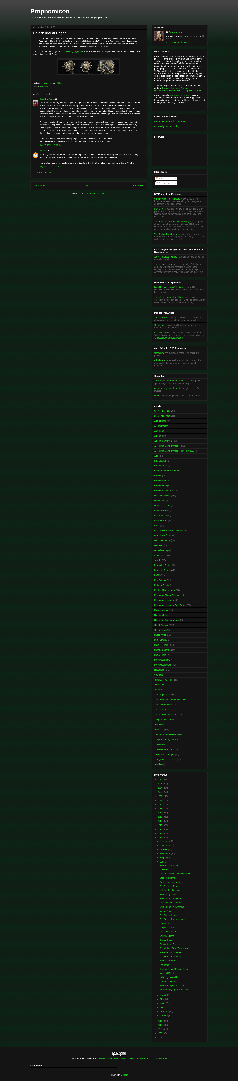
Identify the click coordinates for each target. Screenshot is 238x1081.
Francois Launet (161, 332)
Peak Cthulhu (160, 640)
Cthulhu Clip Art (161, 481)
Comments (162, 183)
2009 (160, 1029)
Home (89, 185)
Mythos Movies (161, 610)
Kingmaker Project (163, 565)
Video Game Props (163, 749)
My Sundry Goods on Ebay (167, 126)
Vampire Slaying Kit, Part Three (174, 989)
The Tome (164, 965)
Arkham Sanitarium (163, 441)
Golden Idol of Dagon (170, 890)
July (162, 862)
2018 (160, 813)
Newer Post (39, 185)
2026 (160, 779)
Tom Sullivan (160, 724)
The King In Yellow (163, 694)
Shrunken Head (167, 936)
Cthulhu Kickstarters (163, 490)
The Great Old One (169, 931)
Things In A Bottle (162, 719)
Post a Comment (44, 172)
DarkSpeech (165, 869)
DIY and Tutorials (162, 495)
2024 (160, 788)
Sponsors (158, 675)
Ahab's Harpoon (167, 960)
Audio (157, 456)
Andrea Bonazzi (161, 317)
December (165, 841)
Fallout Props (160, 510)
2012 (160, 837)
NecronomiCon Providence (167, 620)
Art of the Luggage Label (165, 257)
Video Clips (159, 744)
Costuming (159, 465)
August (163, 857)
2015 (160, 825)
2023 (160, 792)
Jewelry (157, 560)
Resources (159, 670)
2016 (160, 821)
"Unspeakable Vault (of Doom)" (169, 338)
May (162, 999)
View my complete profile (177, 42)
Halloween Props (162, 540)
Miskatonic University (164, 600)
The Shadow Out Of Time (166, 714)
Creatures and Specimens (166, 470)
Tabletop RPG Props (164, 680)
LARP (157, 575)
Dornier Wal (159, 500)
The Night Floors (162, 709)
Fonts (157, 525)
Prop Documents (162, 660)
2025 (160, 784)
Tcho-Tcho (159, 684)
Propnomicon (50, 11)
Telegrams (159, 689)
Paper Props (160, 635)
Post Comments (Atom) (94, 193)
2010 (160, 1025)
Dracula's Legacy (162, 505)
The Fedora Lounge (163, 264)
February (164, 1011)
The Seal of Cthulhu (169, 915)
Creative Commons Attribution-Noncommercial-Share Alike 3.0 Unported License (132, 1058)
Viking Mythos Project (164, 754)
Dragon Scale (166, 940)
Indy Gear (158, 209)
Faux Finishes (160, 520)
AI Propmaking (161, 426)
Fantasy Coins (161, 515)
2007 (160, 1037)
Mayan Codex (166, 911)
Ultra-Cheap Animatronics (172, 907)
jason (42, 151)
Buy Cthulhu (160, 461)
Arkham (158, 436)
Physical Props (161, 645)
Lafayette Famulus (163, 570)
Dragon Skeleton (167, 981)
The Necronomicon (163, 704)
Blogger (124, 1075)
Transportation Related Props (168, 734)
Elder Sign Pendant (169, 865)
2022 (160, 796)
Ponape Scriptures (163, 650)
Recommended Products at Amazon (171, 121)
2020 (160, 804)
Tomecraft (158, 729)
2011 (160, 1021)
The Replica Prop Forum (165, 234)
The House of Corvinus (170, 956)
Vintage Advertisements (165, 759)
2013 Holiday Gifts (163, 416)
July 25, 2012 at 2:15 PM (50, 166)
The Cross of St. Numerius (172, 919)
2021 (160, 800)
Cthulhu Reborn (161, 360)
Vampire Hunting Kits (164, 739)
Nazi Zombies (160, 615)
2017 (160, 817)
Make (157, 396)
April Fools (159, 431)
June (162, 995)
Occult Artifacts (161, 625)
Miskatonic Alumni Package (167, 595)
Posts (160, 178)
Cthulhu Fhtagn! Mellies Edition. (175, 969)
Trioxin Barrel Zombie (170, 944)
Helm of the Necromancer (172, 898)
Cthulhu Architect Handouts (167, 199)
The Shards (165, 923)
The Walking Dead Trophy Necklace (176, 948)
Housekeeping (161, 550)
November (165, 845)
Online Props (160, 630)
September (165, 853)
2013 (160, 833)
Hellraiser (158, 545)
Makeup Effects (161, 585)
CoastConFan (46, 99)
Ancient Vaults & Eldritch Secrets (169, 381)
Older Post (138, 185)
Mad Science (160, 580)
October (164, 849)
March (163, 1007)
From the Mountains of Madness (169, 530)
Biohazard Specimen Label (172, 985)
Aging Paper (160, 421)
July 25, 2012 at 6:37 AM (50, 145)
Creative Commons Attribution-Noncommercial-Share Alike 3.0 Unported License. (178, 89)
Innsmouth (44, 86)
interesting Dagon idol (73, 51)
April (162, 1003)
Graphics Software (163, 535)
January (164, 1015)
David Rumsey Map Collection (168, 287)
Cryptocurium (160, 325)
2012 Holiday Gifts (163, 411)
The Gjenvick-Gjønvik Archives (168, 297)
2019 (160, 808)
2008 (160, 1033)
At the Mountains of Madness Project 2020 (174, 451)
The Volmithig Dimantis (170, 902)
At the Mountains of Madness (168, 446)
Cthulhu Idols (160, 486)
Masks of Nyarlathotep (164, 590)
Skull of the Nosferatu (170, 882)
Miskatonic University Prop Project (170, 605)
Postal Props (160, 655)
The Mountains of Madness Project (170, 699)
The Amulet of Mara (169, 886)
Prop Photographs (162, 665)
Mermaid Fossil (167, 973)
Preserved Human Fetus (171, 952)
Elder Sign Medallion (169, 977)
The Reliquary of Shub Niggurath (175, 874)
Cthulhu (158, 475)
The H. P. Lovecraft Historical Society (171, 221)
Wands (157, 764)
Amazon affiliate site (181, 95)
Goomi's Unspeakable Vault (167, 388)
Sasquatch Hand (167, 878)
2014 (160, 829)
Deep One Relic (167, 927)
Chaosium (159, 353)
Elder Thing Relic (168, 894)
